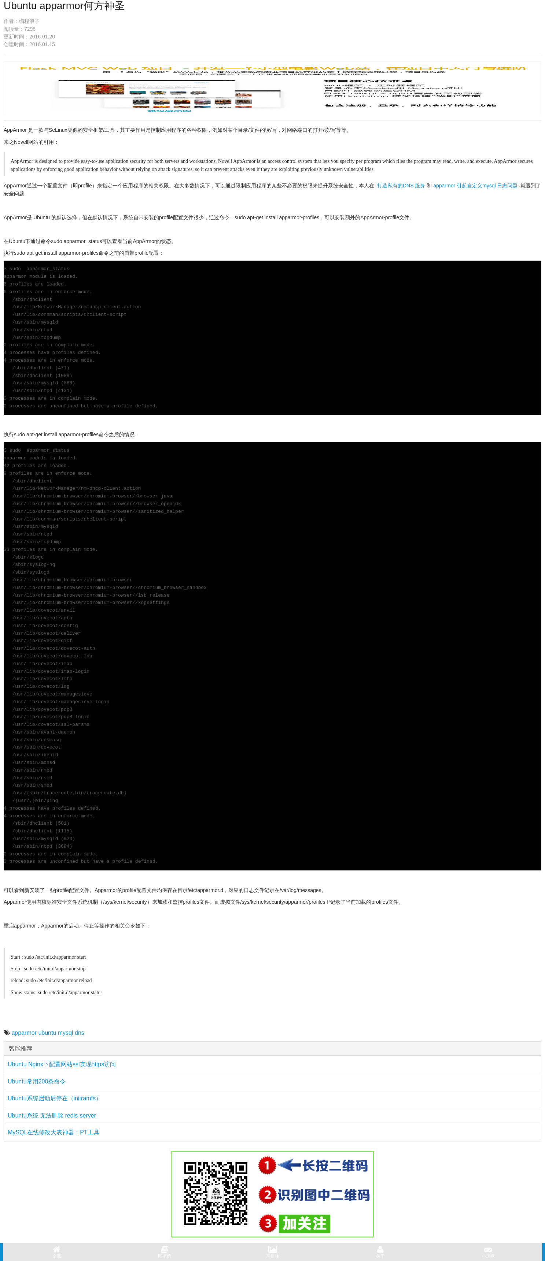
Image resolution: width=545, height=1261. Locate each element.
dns (79, 1033)
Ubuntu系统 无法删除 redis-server (52, 1115)
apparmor (23, 1033)
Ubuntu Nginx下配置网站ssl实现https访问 (62, 1064)
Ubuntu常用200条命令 (37, 1081)
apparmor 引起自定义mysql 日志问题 (475, 186)
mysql (65, 1033)
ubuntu (47, 1033)
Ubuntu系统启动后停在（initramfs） (55, 1098)
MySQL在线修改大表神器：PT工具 (53, 1132)
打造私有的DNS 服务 (401, 186)
